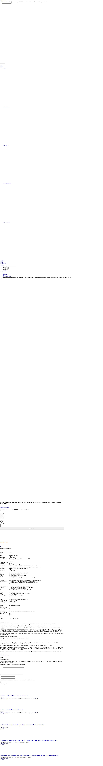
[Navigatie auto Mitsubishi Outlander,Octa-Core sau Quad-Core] (32, 484)
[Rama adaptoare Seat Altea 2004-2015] (32, 590)
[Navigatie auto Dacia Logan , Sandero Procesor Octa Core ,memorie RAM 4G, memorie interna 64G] (32, 512)
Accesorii (4, 68)
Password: (4, 267)
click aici (9, 341)
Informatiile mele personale (39, 647)
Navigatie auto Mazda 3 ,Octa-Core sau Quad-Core (12, 504)
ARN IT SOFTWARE (24, 751)
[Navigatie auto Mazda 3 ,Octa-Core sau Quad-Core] (32, 498)
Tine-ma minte (6, 268)
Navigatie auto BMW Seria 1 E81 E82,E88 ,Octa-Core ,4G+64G (14, 564)
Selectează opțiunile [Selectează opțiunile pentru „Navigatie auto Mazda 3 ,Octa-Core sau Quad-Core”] (4, 507)
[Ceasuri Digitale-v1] (42, 182)
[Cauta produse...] (6, 3)
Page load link (2, 755)
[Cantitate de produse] (1, 318)
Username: (4, 266)
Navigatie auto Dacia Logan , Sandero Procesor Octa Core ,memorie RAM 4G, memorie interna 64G (22, 519)
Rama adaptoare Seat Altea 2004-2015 (9, 596)
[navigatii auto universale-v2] (42, 259)
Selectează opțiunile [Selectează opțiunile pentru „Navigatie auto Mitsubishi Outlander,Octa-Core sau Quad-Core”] (4, 493)
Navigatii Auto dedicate (7, 183)
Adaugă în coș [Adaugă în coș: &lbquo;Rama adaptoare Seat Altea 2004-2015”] (3, 599)
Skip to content (3, 0)
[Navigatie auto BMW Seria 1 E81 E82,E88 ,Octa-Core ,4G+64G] (32, 558)
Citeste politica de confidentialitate (22, 647)
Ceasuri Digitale (5, 145)
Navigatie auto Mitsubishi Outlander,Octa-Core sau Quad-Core (14, 490)
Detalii (36, 493)
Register (4, 270)
